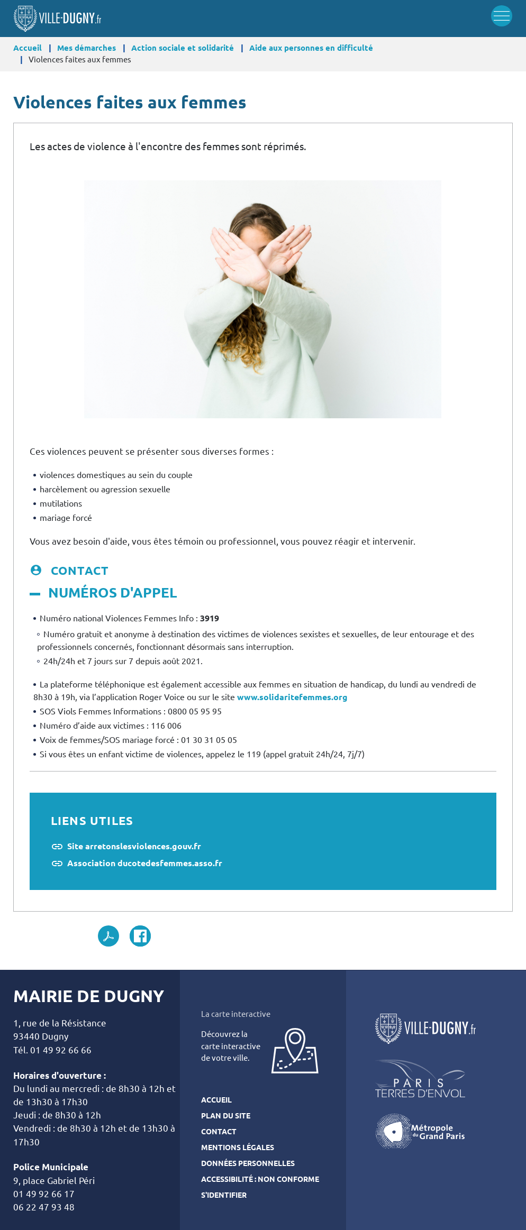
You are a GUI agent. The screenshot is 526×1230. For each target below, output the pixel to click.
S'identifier (224, 1195)
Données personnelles (248, 1163)
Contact (219, 1131)
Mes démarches (86, 47)
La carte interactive (235, 1013)
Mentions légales (237, 1147)
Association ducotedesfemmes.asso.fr (144, 863)
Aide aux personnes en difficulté (311, 47)
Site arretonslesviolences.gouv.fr (134, 846)
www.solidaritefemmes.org (292, 697)
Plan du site (225, 1116)
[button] (262, 299)
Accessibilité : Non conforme (260, 1179)
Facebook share (140, 936)
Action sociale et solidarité (182, 47)
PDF (108, 936)
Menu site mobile (501, 15)
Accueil (27, 47)
